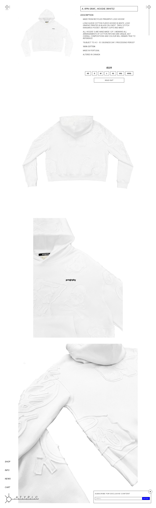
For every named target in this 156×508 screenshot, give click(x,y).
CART (7, 487)
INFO (7, 470)
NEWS (8, 478)
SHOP (7, 461)
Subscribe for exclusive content (112, 494)
